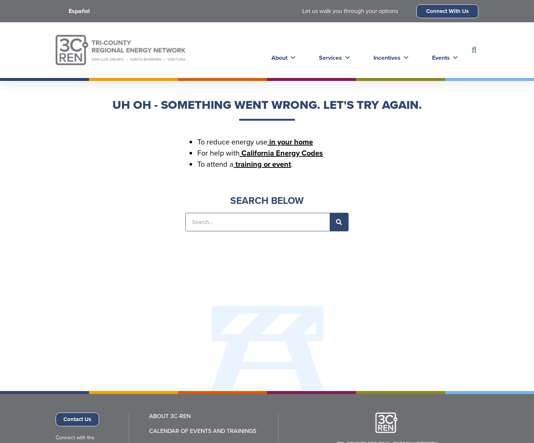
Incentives (388, 50)
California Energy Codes (281, 152)
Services (332, 50)
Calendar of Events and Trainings (202, 431)
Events (442, 50)
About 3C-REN (170, 416)
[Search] (339, 222)
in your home (290, 141)
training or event (262, 164)
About (282, 50)
